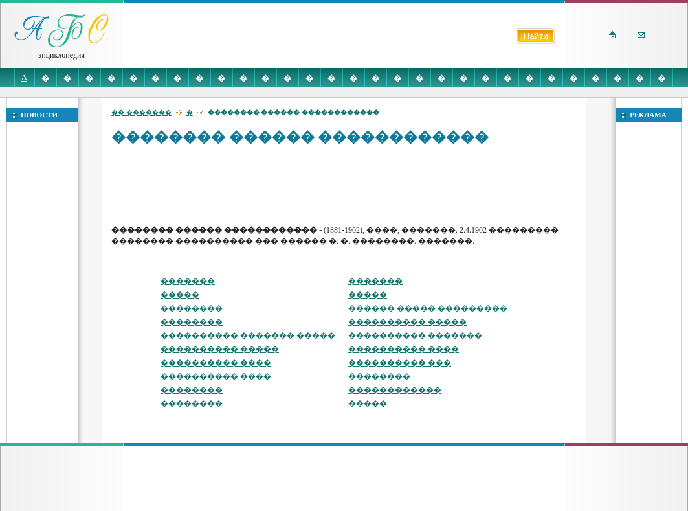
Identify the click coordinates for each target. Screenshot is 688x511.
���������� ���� (403, 349)
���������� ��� (399, 362)
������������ (394, 389)
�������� (192, 308)
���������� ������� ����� (248, 335)
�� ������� (141, 112)
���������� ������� (415, 335)
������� (188, 281)
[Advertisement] (347, 184)
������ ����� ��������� (427, 308)
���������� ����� (407, 321)
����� (180, 294)
